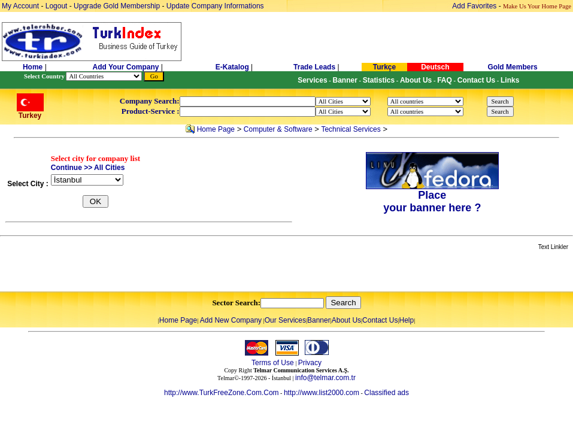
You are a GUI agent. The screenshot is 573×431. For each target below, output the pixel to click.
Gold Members (512, 67)
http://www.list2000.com (321, 392)
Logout (57, 6)
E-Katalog (232, 67)
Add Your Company (127, 67)
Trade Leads (314, 67)
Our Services (285, 320)
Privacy (310, 363)
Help (406, 320)
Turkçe (384, 67)
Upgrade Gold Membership (118, 6)
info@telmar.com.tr (325, 378)
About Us (346, 320)
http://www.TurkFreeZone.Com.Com (221, 392)
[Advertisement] (142, 272)
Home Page (216, 129)
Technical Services (350, 129)
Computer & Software (278, 129)
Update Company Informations (215, 6)
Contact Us (380, 320)
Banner (319, 320)
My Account (21, 6)
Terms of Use (272, 363)
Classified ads (386, 392)
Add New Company (231, 320)
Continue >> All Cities (88, 167)
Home (34, 67)
